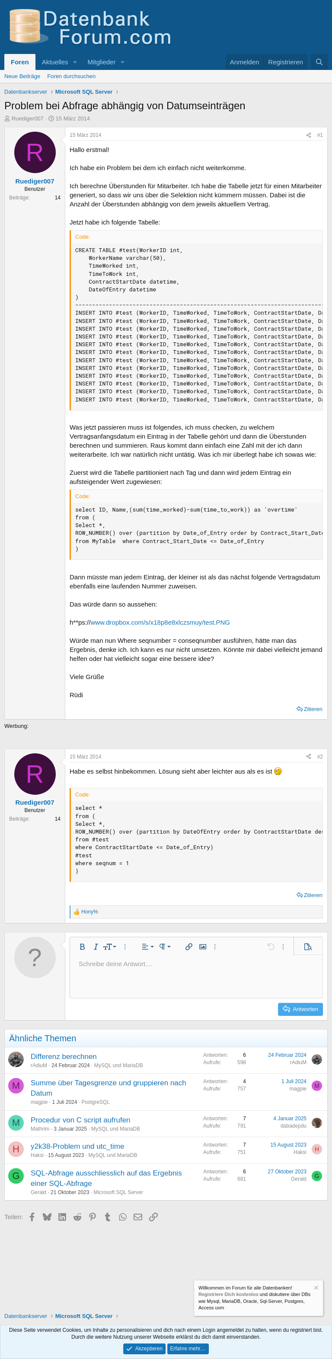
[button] (75, 62)
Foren (20, 62)
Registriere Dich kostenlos (228, 1294)
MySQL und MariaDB (118, 1065)
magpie (39, 1102)
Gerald (38, 1192)
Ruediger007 (28, 118)
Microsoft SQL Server (118, 1192)
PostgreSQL (95, 1102)
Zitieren (313, 709)
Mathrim (40, 1129)
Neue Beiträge (22, 76)
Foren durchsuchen (71, 76)
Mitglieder (101, 62)
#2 (320, 757)
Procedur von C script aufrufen (81, 1120)
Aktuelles (55, 62)
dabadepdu (293, 1126)
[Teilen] (308, 135)
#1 (320, 135)
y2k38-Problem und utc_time (77, 1146)
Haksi (37, 1155)
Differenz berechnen (64, 1056)
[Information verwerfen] (315, 1289)
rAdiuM (39, 1065)
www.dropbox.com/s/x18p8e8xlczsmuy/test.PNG (160, 622)
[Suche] (319, 62)
